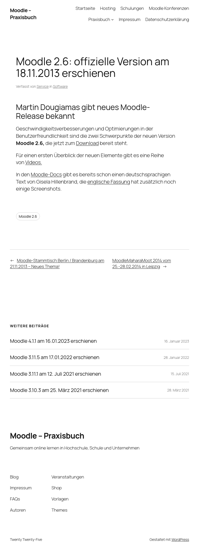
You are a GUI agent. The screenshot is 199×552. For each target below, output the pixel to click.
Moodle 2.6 (28, 216)
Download (87, 143)
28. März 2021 (178, 390)
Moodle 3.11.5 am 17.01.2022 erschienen (54, 357)
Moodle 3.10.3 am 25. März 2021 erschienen (59, 390)
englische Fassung (108, 181)
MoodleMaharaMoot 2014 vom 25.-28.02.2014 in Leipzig (141, 263)
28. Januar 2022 (176, 357)
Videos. (33, 162)
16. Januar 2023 (176, 341)
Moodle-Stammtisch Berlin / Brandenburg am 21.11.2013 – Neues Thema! (57, 263)
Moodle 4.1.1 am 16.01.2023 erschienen (53, 341)
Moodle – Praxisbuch (23, 14)
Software (60, 86)
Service (43, 86)
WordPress (180, 539)
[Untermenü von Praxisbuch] (112, 19)
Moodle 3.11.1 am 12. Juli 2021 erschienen (55, 374)
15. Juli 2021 (180, 373)
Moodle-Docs (46, 174)
